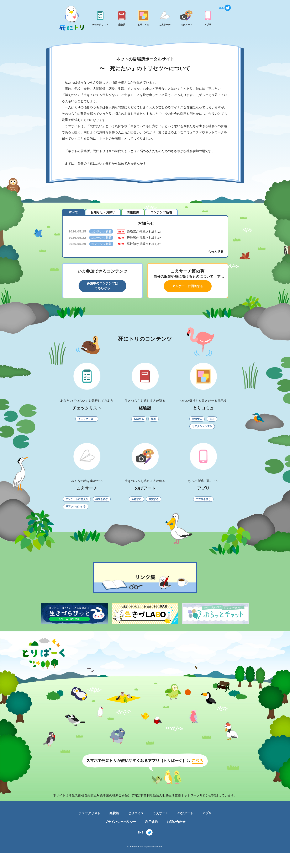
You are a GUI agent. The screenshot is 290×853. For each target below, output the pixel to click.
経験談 (114, 813)
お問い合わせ (176, 822)
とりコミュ (136, 813)
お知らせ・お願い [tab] (102, 212)
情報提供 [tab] (133, 212)
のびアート (185, 813)
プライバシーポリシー (120, 822)
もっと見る (215, 251)
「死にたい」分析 (99, 163)
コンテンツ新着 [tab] (161, 212)
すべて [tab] (73, 212)
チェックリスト (89, 813)
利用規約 (151, 822)
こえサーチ (160, 813)
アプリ (207, 813)
